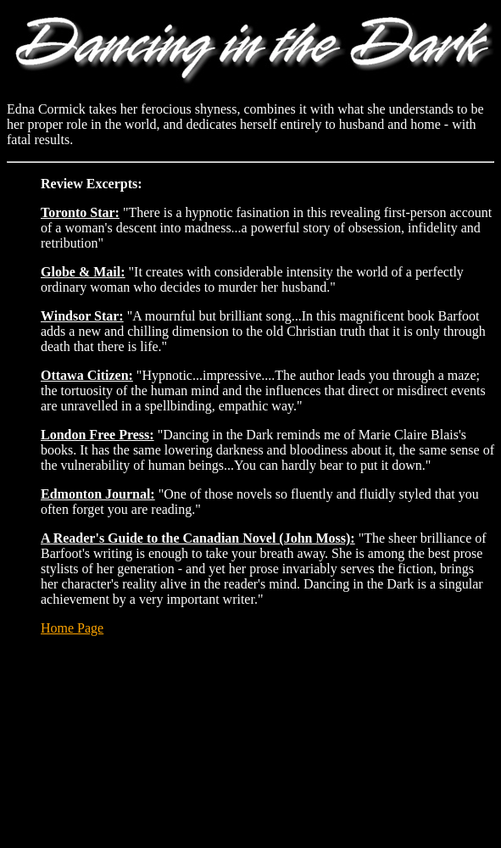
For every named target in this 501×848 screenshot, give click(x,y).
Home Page (72, 628)
